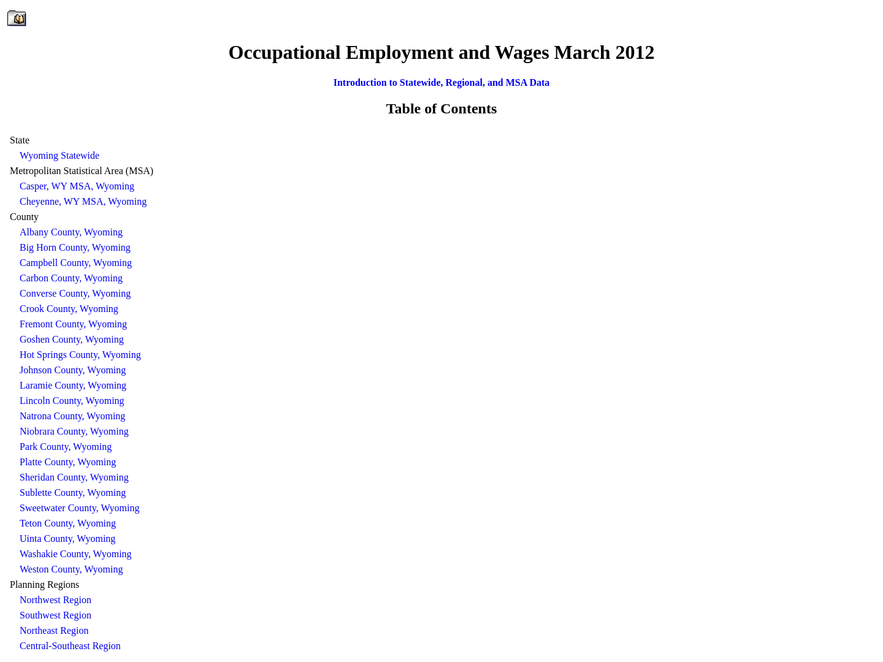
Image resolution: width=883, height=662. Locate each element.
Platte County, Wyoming (68, 462)
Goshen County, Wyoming (72, 339)
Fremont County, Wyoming (73, 324)
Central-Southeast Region (70, 646)
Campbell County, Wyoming (76, 262)
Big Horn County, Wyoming (75, 247)
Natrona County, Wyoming (72, 416)
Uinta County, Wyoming (67, 538)
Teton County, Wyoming (68, 523)
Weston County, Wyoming (71, 569)
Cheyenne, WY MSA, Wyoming (83, 201)
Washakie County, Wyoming (76, 554)
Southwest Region (55, 615)
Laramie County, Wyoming (73, 385)
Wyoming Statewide (59, 155)
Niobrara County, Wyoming (74, 431)
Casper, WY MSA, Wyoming (77, 186)
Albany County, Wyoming (71, 232)
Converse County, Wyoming (75, 293)
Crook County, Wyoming (69, 308)
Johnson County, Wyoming (73, 370)
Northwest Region (55, 600)
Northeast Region (54, 630)
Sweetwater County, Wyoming (79, 508)
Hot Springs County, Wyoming (80, 354)
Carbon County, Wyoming (71, 278)
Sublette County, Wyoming (73, 492)
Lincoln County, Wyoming (72, 400)
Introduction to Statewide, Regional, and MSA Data (442, 82)
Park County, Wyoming (66, 446)
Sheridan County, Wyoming (74, 477)
